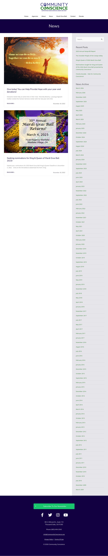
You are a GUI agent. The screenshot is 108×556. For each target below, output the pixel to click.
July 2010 (79, 481)
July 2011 (79, 454)
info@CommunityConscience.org (54, 534)
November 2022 (81, 191)
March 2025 (80, 119)
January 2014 (80, 414)
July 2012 (79, 445)
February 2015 (81, 383)
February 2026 (81, 93)
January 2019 (80, 284)
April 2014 (79, 405)
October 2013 (80, 418)
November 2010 (81, 472)
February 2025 (81, 124)
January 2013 (80, 427)
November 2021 (81, 218)
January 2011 (80, 463)
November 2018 (81, 289)
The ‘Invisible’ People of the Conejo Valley (90, 56)
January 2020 (80, 244)
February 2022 (81, 209)
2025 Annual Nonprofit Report (86, 51)
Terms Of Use (59, 539)
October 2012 (80, 436)
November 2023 (81, 164)
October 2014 (80, 396)
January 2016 (80, 365)
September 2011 (81, 449)
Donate (81, 16)
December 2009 (81, 485)
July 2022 (79, 200)
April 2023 (79, 182)
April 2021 (79, 231)
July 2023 (79, 173)
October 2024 (80, 137)
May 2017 (79, 325)
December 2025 (81, 97)
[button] (54, 506)
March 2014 (80, 409)
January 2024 (80, 160)
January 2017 (80, 338)
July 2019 (79, 271)
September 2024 (81, 142)
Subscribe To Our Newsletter (54, 506)
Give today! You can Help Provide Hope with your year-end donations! (34, 90)
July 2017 (79, 320)
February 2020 (81, 240)
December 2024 (81, 133)
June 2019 (79, 276)
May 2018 (79, 298)
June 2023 (79, 177)
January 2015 (80, 387)
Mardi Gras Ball (61, 16)
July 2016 (79, 351)
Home (26, 16)
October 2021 (80, 222)
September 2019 (81, 262)
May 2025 (79, 111)
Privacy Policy (48, 539)
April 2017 (79, 329)
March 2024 (80, 155)
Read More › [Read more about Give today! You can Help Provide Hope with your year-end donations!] (10, 103)
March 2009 (80, 490)
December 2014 (81, 391)
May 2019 (79, 280)
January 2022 (80, 213)
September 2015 (81, 378)
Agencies (35, 16)
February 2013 (81, 423)
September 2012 (81, 441)
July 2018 (79, 293)
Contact (72, 16)
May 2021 (79, 227)
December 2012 (81, 432)
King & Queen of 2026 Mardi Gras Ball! (89, 60)
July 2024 (79, 151)
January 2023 (80, 186)
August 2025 (80, 106)
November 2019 (81, 253)
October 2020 (80, 235)
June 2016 (79, 356)
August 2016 (80, 347)
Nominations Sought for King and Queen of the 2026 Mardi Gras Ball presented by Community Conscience (90, 67)
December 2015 (81, 369)
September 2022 (81, 195)
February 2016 (81, 360)
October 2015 (80, 374)
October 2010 (80, 476)
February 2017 (81, 334)
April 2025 (79, 115)
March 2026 (80, 88)
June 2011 (79, 458)
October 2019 (80, 258)
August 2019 (80, 267)
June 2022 (79, 204)
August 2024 (80, 146)
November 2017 (81, 311)
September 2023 (81, 169)
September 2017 (81, 316)
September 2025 (81, 102)
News (51, 16)
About (43, 16)
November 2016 (81, 342)
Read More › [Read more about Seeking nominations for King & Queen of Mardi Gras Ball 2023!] (10, 172)
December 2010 (81, 467)
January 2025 (80, 128)
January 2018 (80, 307)
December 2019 (81, 249)
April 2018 (79, 302)
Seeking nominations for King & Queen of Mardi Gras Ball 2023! (33, 159)
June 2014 (79, 400)
